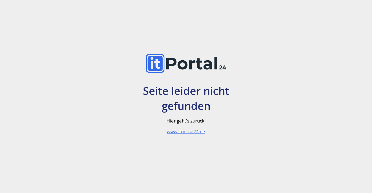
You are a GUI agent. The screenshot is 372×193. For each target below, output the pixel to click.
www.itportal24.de (186, 131)
